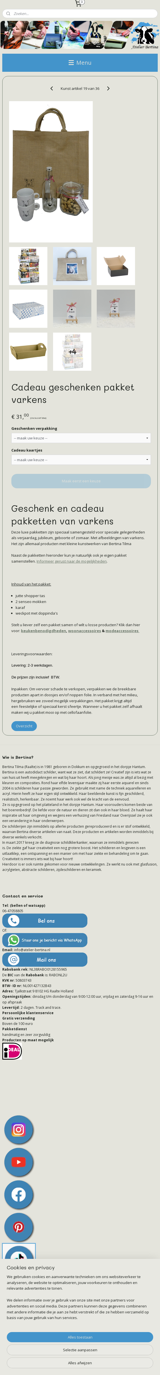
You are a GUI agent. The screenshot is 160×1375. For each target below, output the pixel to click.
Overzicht (24, 725)
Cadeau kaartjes (26, 450)
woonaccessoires (84, 630)
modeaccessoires (122, 630)
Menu (80, 62)
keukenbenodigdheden (43, 630)
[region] (80, 1299)
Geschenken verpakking (34, 428)
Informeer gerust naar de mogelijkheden (72, 560)
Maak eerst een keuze (81, 480)
